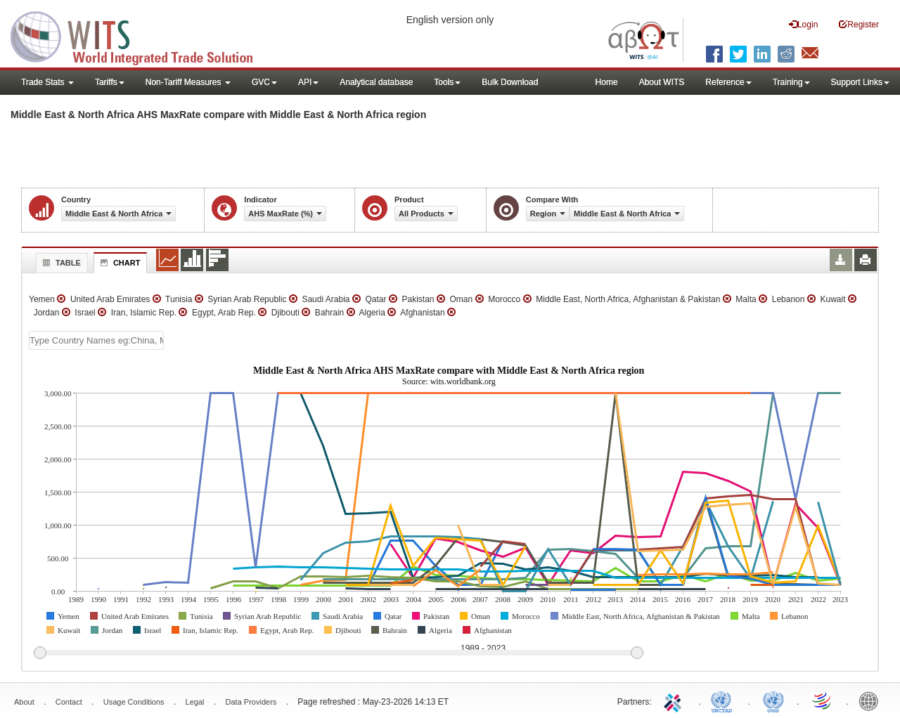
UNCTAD (724, 700)
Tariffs (109, 82)
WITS (140, 35)
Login (803, 24)
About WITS (662, 82)
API (308, 82)
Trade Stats (47, 82)
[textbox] (96, 340)
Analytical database (376, 82)
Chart (119, 262)
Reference (728, 82)
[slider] (338, 653)
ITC (675, 700)
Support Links (860, 82)
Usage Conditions (134, 702)
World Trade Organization (823, 700)
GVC (264, 82)
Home (607, 82)
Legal (195, 702)
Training (791, 82)
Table (60, 262)
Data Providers (251, 702)
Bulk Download (510, 82)
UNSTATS (773, 700)
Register (859, 24)
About (24, 702)
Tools (447, 82)
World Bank (872, 700)
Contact (69, 702)
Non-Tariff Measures (188, 82)
